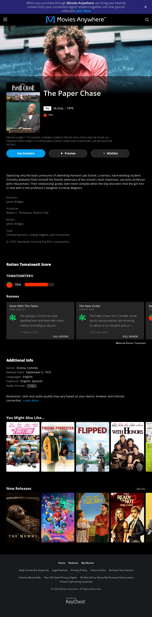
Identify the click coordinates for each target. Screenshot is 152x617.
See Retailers (26, 153)
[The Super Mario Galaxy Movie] (57, 517)
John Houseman (59, 235)
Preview (68, 153)
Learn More (31, 400)
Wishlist (110, 153)
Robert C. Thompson (19, 213)
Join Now (84, 11)
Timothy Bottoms (17, 235)
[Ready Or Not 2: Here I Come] (127, 517)
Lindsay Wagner (38, 235)
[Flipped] (92, 447)
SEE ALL (141, 489)
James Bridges (15, 201)
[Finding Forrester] (57, 447)
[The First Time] (23, 447)
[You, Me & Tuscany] (92, 517)
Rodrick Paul (40, 213)
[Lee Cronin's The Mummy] (23, 517)
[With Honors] (127, 447)
